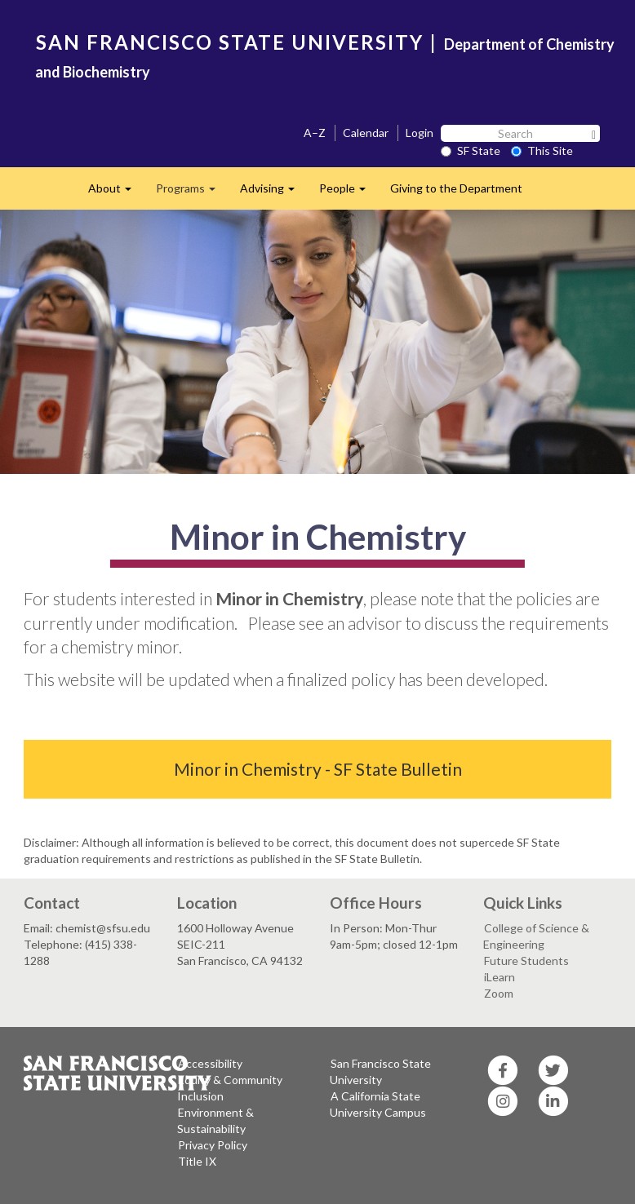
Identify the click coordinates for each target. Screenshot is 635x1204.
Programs (192, 193)
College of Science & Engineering (536, 936)
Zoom (498, 993)
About (116, 193)
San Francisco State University (380, 1071)
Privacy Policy (212, 1145)
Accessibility (210, 1063)
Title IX (197, 1161)
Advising (273, 193)
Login (419, 132)
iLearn (499, 977)
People (348, 193)
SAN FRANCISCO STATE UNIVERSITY (230, 42)
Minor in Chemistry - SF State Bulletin (318, 769)
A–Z (315, 132)
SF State (470, 150)
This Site (542, 150)
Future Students (526, 960)
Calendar (366, 132)
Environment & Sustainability (215, 1120)
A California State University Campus (378, 1104)
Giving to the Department (456, 188)
